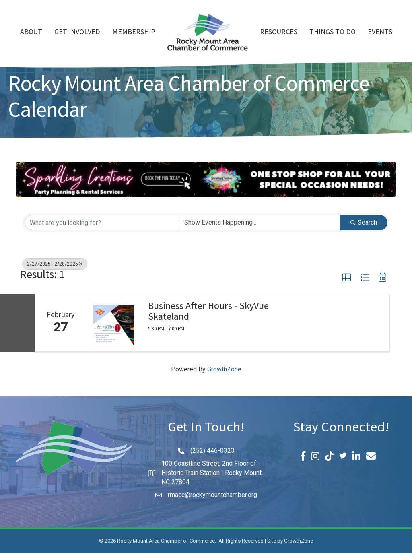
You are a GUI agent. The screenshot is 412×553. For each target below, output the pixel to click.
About (31, 32)
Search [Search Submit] (363, 222)
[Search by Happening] (259, 222)
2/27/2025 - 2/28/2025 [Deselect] (54, 264)
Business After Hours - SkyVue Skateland (208, 313)
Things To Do (332, 32)
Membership (133, 32)
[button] (347, 278)
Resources (278, 32)
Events (380, 32)
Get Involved (77, 32)
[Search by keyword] (102, 222)
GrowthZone (224, 369)
